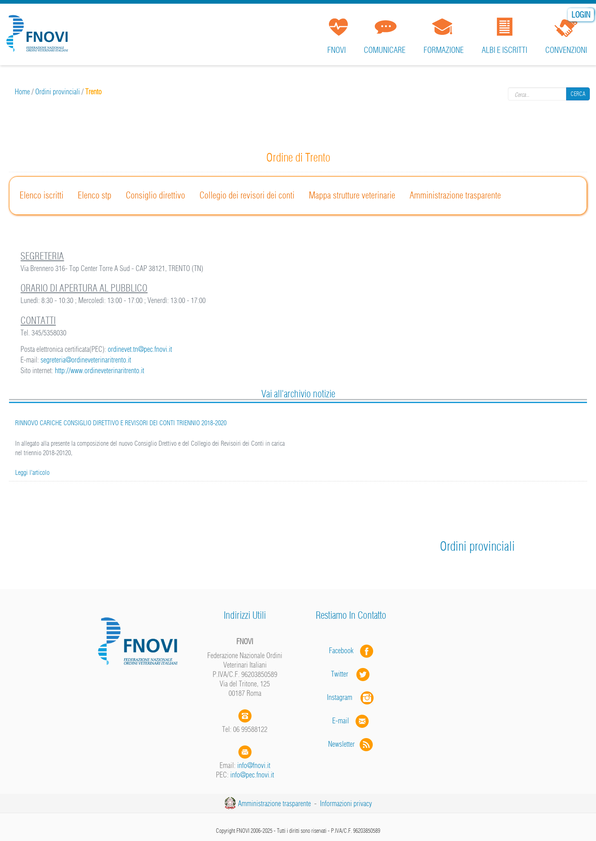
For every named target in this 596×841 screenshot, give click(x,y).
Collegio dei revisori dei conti (247, 195)
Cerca (578, 94)
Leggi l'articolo (32, 472)
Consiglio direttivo (155, 195)
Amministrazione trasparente (455, 195)
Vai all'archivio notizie (298, 393)
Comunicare (385, 50)
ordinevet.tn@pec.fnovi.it (140, 349)
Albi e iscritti (504, 50)
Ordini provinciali (57, 91)
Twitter (351, 674)
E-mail (340, 720)
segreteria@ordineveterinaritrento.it (86, 360)
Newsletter (351, 744)
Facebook (343, 650)
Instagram (351, 697)
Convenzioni (566, 50)
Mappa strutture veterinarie (352, 195)
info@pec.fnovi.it (252, 774)
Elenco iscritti (41, 195)
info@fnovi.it (253, 765)
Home (22, 91)
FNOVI (336, 50)
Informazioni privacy (346, 803)
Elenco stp (94, 195)
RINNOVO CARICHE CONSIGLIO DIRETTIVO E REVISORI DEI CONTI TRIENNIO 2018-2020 (121, 423)
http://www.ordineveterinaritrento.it (99, 370)
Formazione (444, 50)
